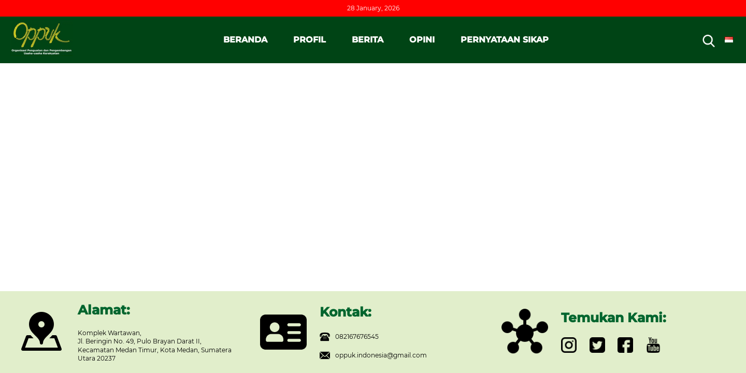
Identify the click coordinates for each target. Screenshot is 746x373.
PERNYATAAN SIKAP (505, 40)
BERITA (367, 40)
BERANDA (245, 40)
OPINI (422, 40)
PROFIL (309, 40)
